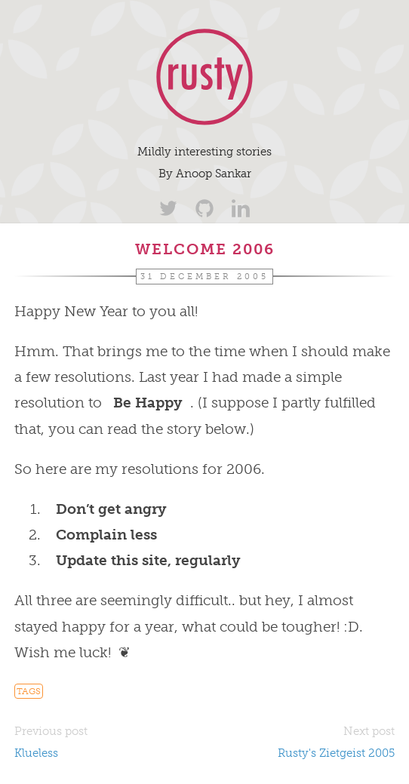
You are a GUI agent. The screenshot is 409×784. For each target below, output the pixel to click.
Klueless (36, 753)
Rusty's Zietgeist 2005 (336, 753)
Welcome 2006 (205, 249)
